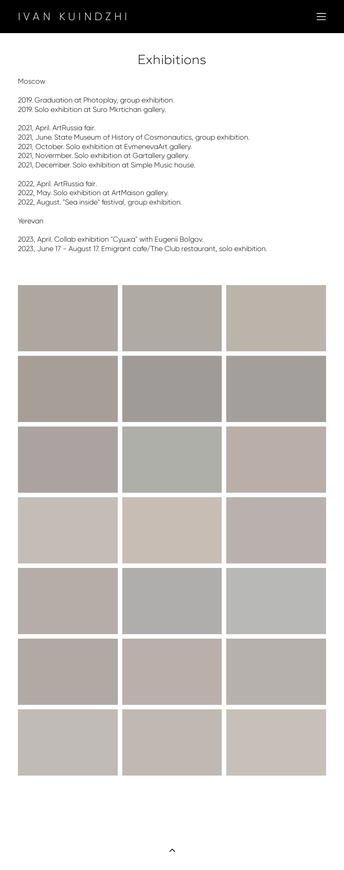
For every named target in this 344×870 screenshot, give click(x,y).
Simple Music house (162, 165)
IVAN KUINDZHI (74, 16)
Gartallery (149, 155)
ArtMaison (128, 192)
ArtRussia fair (73, 128)
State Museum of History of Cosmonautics (123, 137)
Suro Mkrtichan (117, 109)
